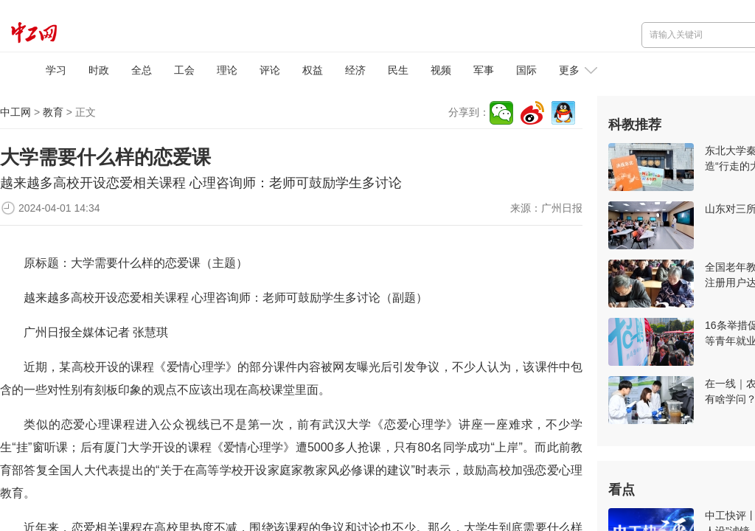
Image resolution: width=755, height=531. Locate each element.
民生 (398, 70)
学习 (56, 70)
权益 (312, 70)
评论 (270, 70)
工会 (184, 70)
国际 (526, 70)
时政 (98, 70)
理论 (227, 70)
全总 (141, 70)
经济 (355, 70)
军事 (483, 70)
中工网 (15, 112)
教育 (53, 112)
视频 (441, 70)
